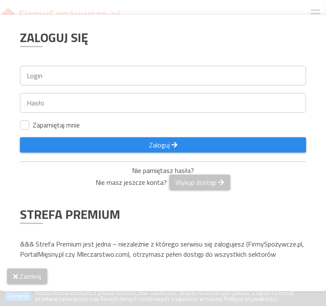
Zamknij (27, 276)
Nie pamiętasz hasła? (163, 170)
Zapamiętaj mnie (50, 125)
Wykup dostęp (199, 182)
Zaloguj (163, 145)
